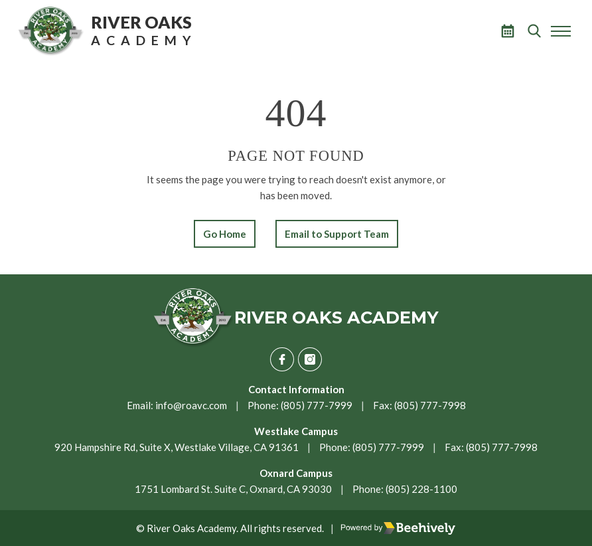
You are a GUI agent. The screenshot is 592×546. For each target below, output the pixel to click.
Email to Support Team (337, 234)
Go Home (224, 234)
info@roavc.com (191, 405)
